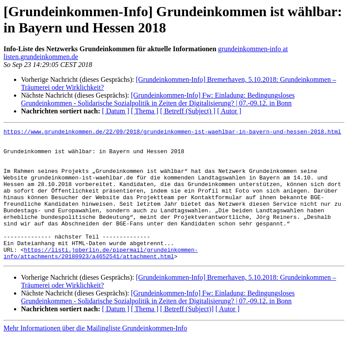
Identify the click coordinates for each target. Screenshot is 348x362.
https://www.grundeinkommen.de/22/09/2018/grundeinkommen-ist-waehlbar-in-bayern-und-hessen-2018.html (172, 133)
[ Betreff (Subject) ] (187, 111)
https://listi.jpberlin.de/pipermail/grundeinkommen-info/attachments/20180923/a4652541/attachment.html (100, 278)
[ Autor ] (229, 111)
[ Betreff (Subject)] (186, 335)
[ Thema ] (145, 111)
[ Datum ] (115, 111)
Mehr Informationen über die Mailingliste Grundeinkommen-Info (95, 354)
